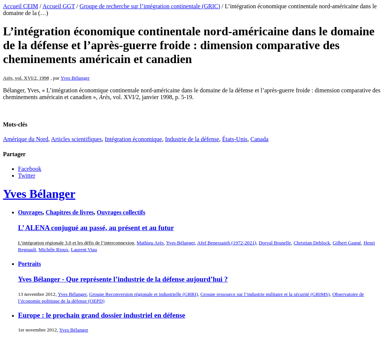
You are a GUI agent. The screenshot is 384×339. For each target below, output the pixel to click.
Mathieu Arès (150, 243)
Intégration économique (133, 139)
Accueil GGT (58, 6)
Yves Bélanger (75, 78)
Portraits (29, 264)
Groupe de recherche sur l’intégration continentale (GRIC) (150, 6)
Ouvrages (30, 212)
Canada (259, 139)
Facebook (29, 169)
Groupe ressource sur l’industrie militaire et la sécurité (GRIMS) (265, 294)
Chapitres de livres (70, 212)
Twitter (26, 175)
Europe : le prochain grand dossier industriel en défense (101, 315)
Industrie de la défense (192, 139)
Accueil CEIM (20, 6)
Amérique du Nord (25, 139)
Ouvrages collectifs (121, 212)
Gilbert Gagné (347, 243)
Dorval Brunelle (275, 243)
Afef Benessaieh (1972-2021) (226, 243)
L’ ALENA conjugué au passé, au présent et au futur (96, 228)
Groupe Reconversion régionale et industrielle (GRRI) (143, 294)
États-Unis (235, 139)
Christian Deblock (312, 243)
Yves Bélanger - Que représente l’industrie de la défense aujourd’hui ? (123, 279)
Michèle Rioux (54, 249)
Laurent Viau (84, 249)
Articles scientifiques (76, 139)
